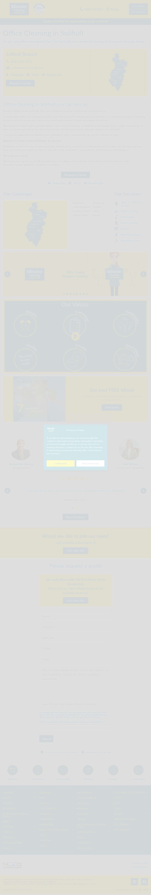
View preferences (90, 463)
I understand (61, 463)
